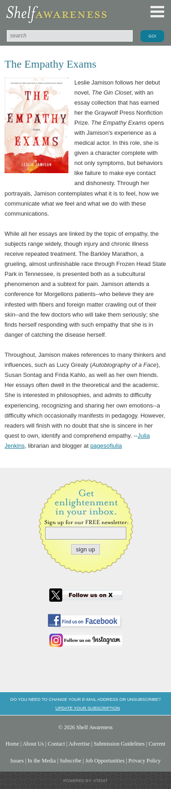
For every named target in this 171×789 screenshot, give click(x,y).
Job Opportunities (104, 760)
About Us (33, 744)
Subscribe (71, 760)
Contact (56, 744)
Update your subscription (88, 707)
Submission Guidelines (119, 744)
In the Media (42, 760)
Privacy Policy (145, 760)
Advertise (79, 744)
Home (12, 744)
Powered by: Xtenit (85, 780)
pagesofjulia (106, 445)
